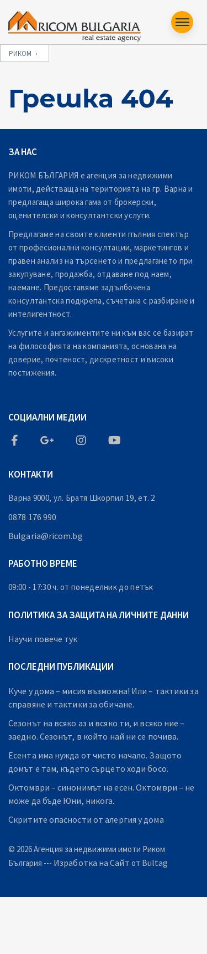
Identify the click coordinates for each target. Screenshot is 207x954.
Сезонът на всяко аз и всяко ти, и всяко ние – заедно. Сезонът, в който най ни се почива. (96, 729)
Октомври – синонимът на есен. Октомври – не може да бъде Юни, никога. (101, 794)
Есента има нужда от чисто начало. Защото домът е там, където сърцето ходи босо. (95, 762)
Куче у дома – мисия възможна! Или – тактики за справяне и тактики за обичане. (103, 697)
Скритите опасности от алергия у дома (86, 819)
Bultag (155, 862)
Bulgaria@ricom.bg (45, 535)
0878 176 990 (32, 516)
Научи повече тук (43, 638)
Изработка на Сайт (92, 862)
